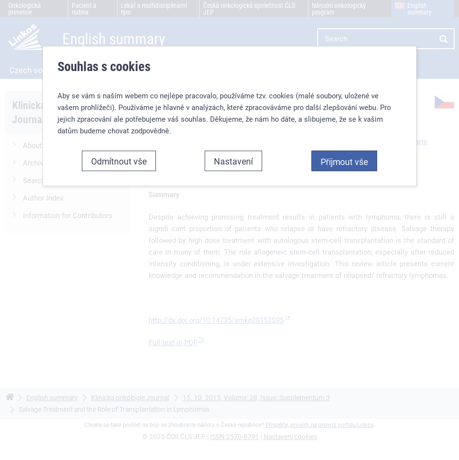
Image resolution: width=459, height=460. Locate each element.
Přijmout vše (344, 161)
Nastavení (233, 160)
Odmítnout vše (119, 160)
